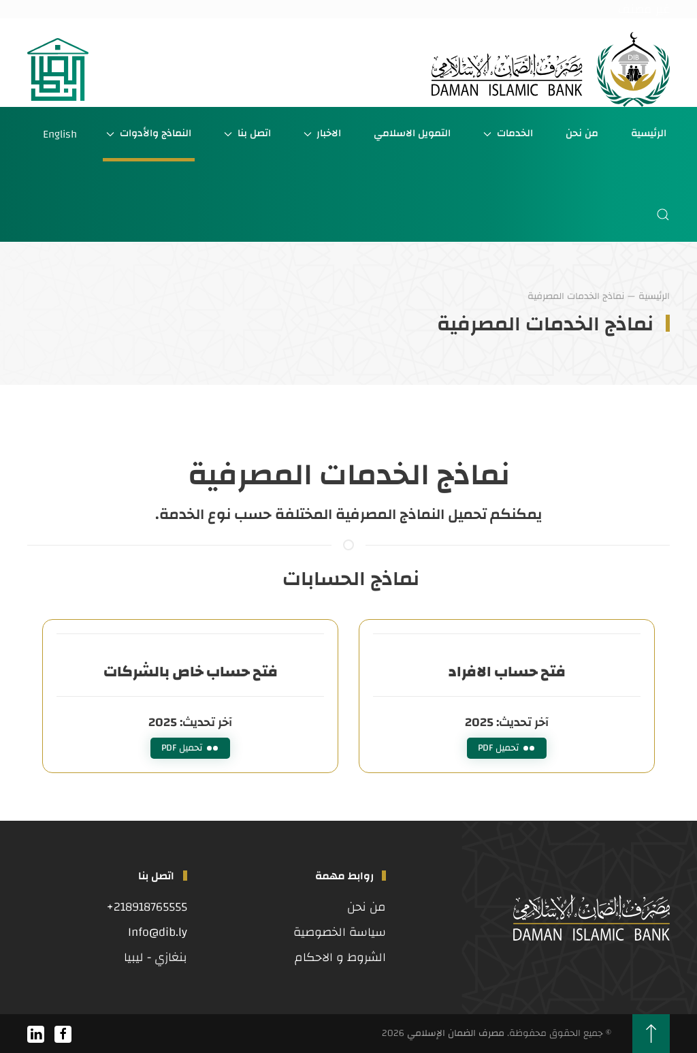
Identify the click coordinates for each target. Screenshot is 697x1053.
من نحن (582, 133)
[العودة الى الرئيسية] (551, 69)
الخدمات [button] (508, 133)
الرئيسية (648, 133)
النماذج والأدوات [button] (148, 133)
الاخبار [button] (323, 133)
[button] (663, 214)
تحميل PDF (507, 748)
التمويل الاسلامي (412, 133)
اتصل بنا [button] (247, 133)
